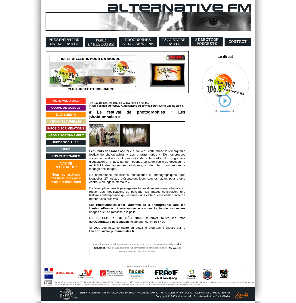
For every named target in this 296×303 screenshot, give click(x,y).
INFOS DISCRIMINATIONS (65, 128)
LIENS (65, 149)
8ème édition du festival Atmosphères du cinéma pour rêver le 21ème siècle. (137, 105)
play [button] (225, 101)
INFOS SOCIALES (66, 142)
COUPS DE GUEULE (65, 107)
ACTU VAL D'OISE (66, 100)
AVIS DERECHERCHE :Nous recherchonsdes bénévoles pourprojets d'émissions (66, 173)
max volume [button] (234, 111)
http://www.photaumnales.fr (114, 231)
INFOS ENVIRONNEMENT (66, 135)
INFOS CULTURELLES (66, 121)
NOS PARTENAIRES (66, 156)
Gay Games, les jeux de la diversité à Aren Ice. (121, 103)
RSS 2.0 (172, 247)
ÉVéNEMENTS (66, 114)
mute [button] (217, 111)
